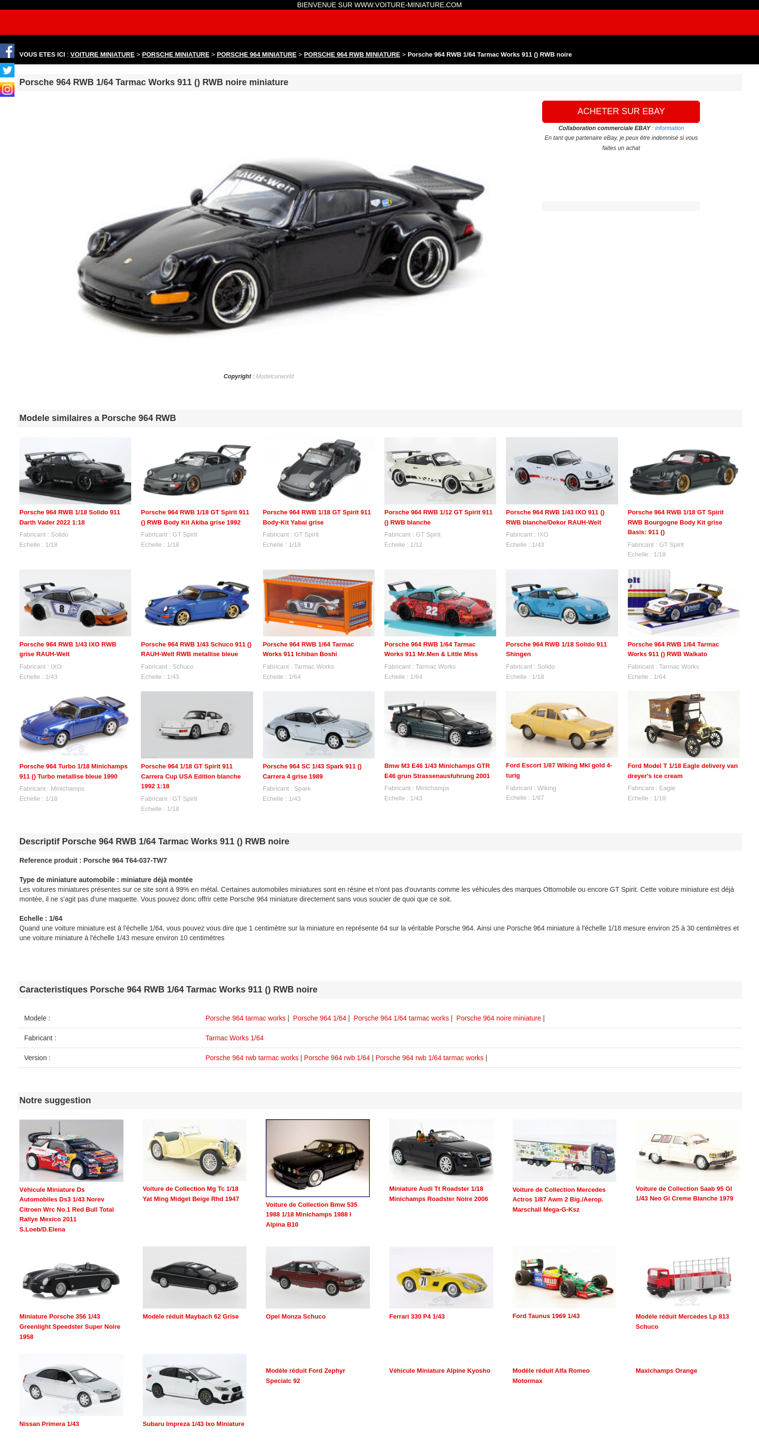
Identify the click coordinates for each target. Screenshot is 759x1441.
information (669, 128)
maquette (73, 1432)
